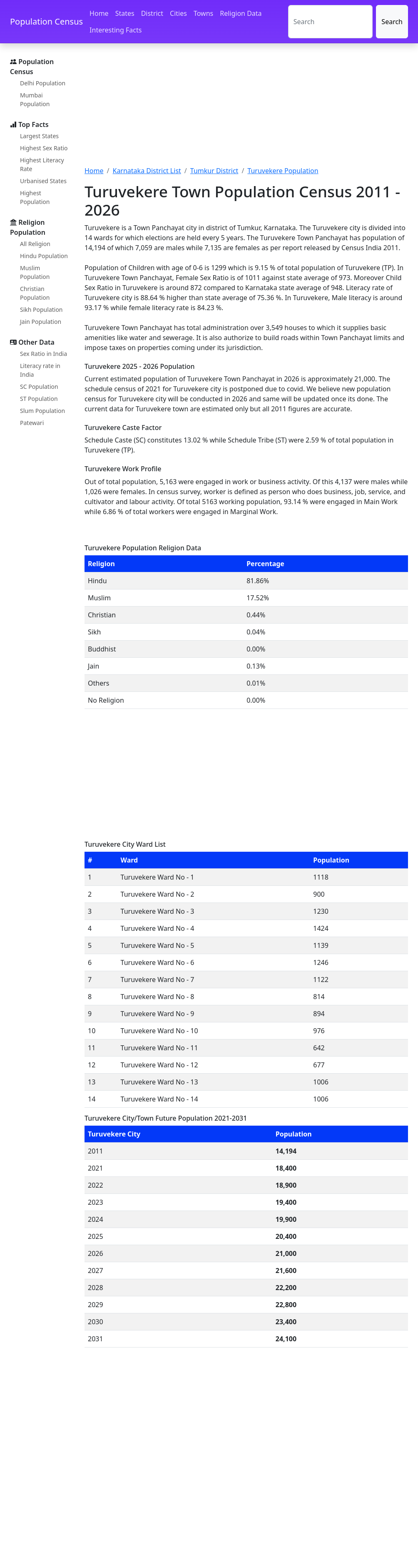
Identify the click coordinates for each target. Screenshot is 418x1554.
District (152, 13)
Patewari (32, 423)
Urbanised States (43, 181)
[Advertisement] (246, 109)
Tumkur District (214, 170)
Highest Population (35, 197)
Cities (178, 13)
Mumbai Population (35, 99)
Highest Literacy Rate (42, 164)
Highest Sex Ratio (44, 148)
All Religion (35, 244)
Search (392, 21)
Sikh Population (41, 309)
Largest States (39, 136)
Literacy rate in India (40, 370)
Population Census (46, 21)
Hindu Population (44, 256)
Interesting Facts (116, 30)
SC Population (39, 386)
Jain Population (40, 322)
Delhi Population (42, 83)
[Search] (330, 21)
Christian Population (35, 293)
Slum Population (42, 411)
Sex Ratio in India (43, 354)
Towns (203, 13)
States (124, 13)
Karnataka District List (146, 170)
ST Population (39, 399)
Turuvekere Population (282, 170)
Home (99, 13)
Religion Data (240, 13)
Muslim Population (35, 272)
